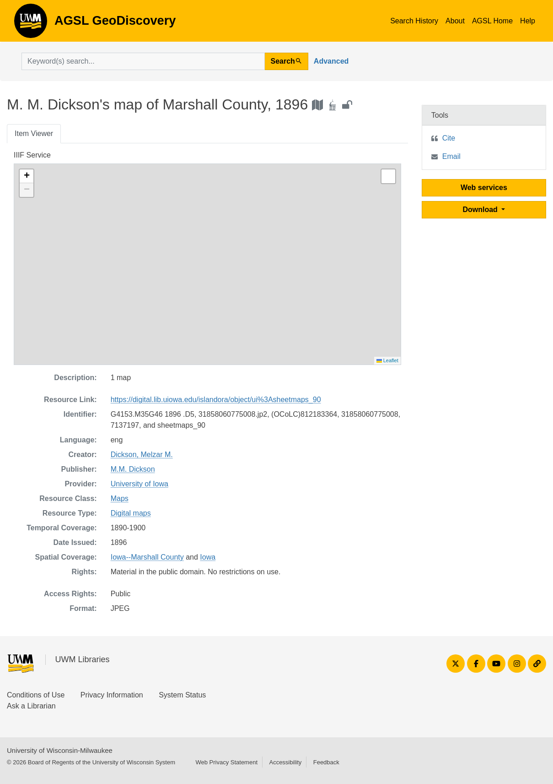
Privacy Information (112, 695)
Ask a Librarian (31, 706)
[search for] (143, 61)
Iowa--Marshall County (147, 557)
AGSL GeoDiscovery (31, 24)
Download (480, 209)
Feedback (326, 762)
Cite (448, 138)
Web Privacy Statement (226, 762)
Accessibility (285, 762)
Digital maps (131, 513)
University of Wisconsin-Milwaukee (60, 750)
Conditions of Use (35, 695)
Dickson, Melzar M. (142, 454)
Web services (484, 187)
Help (527, 21)
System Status (182, 695)
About (455, 21)
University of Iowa (139, 484)
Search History (414, 21)
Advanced (331, 61)
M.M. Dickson (133, 469)
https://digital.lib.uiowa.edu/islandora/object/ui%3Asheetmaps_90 (216, 399)
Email (451, 156)
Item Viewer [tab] (34, 133)
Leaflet (387, 360)
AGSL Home (492, 21)
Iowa (207, 557)
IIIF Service (32, 155)
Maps (120, 498)
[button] (26, 176)
